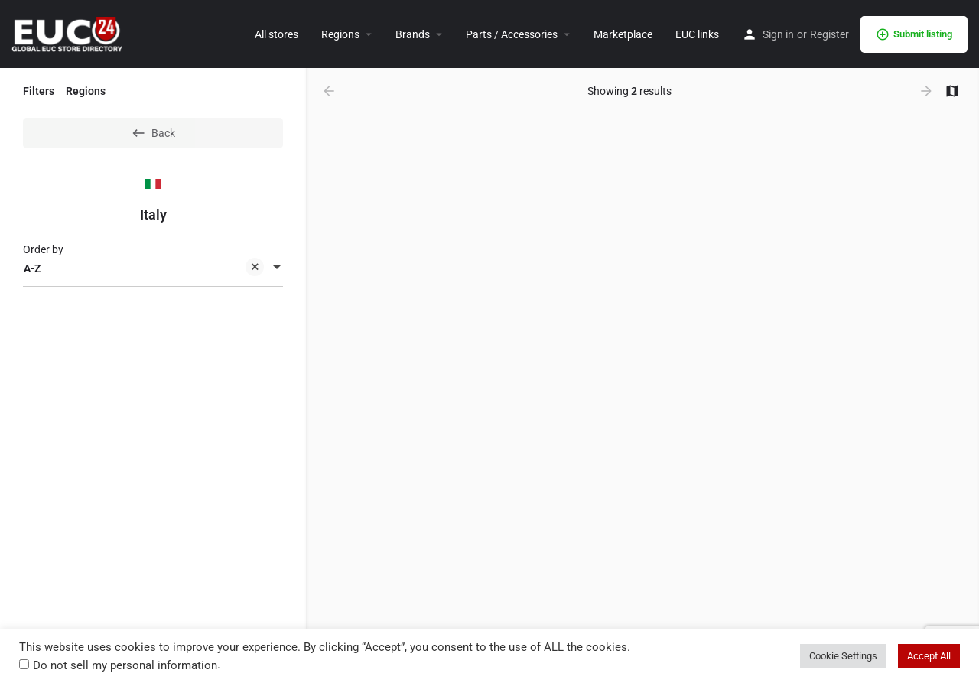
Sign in (778, 34)
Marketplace (623, 34)
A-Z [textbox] (144, 269)
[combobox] (153, 268)
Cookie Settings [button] (843, 656)
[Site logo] (68, 33)
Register (829, 34)
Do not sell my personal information (125, 665)
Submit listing (914, 34)
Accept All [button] (929, 656)
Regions (340, 34)
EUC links (697, 34)
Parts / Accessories (512, 34)
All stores (276, 34)
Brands (412, 34)
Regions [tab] (86, 91)
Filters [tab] (38, 91)
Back (153, 133)
